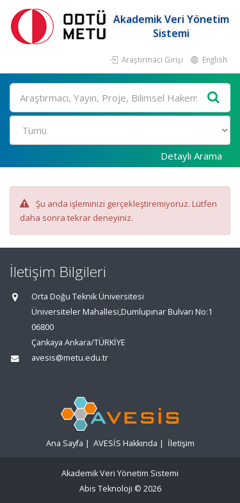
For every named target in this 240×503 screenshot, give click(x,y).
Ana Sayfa (64, 443)
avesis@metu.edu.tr (69, 357)
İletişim (181, 443)
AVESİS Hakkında (125, 443)
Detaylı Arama (191, 155)
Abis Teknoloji (105, 488)
